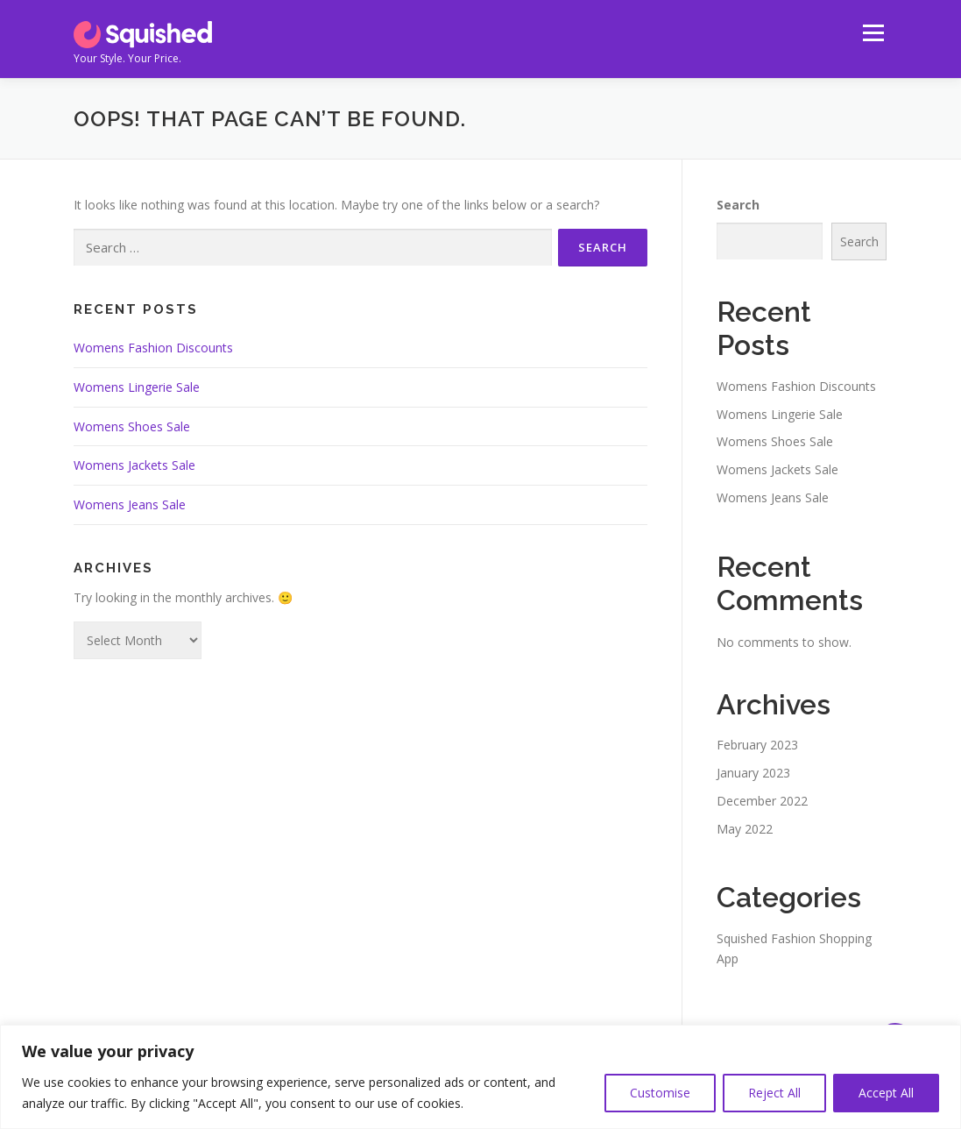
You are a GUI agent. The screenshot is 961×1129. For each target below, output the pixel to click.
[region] (480, 1077)
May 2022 (745, 828)
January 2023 (753, 772)
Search (738, 204)
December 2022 (762, 800)
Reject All (774, 1092)
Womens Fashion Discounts (153, 347)
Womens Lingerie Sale (137, 387)
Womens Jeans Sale (130, 504)
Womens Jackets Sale (134, 465)
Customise (660, 1092)
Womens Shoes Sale (132, 426)
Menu (873, 33)
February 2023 (757, 744)
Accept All (886, 1092)
